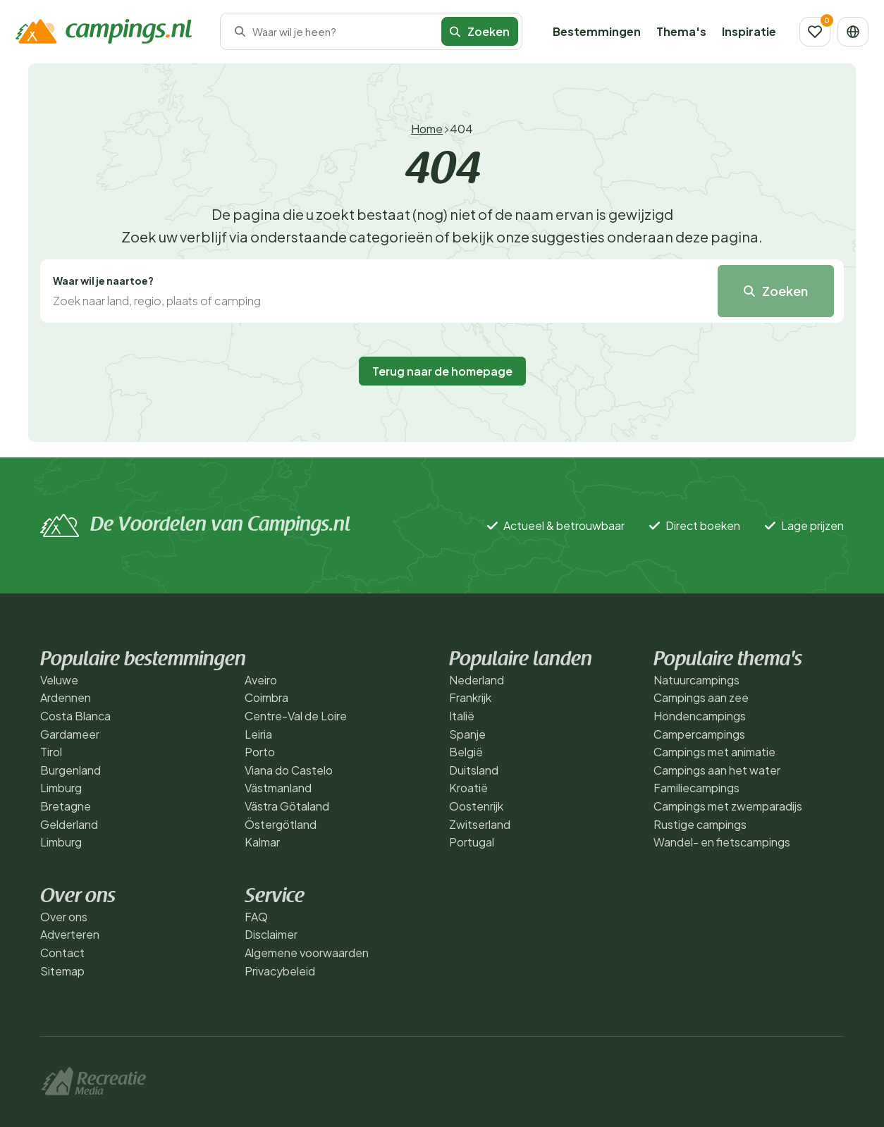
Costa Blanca (75, 715)
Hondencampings (699, 715)
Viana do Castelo (289, 770)
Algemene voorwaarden (307, 952)
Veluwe (59, 679)
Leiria (258, 734)
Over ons (63, 916)
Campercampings (699, 734)
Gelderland (69, 824)
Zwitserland (479, 824)
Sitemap (62, 970)
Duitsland (473, 770)
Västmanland (278, 787)
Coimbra (266, 697)
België (466, 751)
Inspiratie (749, 31)
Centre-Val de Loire (296, 715)
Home (427, 128)
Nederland (476, 679)
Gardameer (69, 734)
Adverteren (69, 934)
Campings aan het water (716, 770)
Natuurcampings (696, 679)
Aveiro (261, 679)
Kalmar (262, 842)
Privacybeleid (280, 970)
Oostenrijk (476, 806)
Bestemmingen (597, 31)
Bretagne (65, 806)
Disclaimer (271, 934)
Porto (260, 751)
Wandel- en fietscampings (721, 842)
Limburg (61, 787)
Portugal (471, 842)
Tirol (51, 751)
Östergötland (281, 824)
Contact (62, 952)
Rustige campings (700, 824)
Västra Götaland (287, 806)
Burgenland (70, 770)
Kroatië (468, 787)
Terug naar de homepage (442, 371)
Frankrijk (470, 697)
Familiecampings (696, 787)
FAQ (256, 916)
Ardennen (65, 697)
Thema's (681, 31)
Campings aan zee (701, 697)
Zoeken (480, 31)
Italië (461, 715)
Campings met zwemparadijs (727, 806)
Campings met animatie (714, 751)
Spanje (467, 734)
